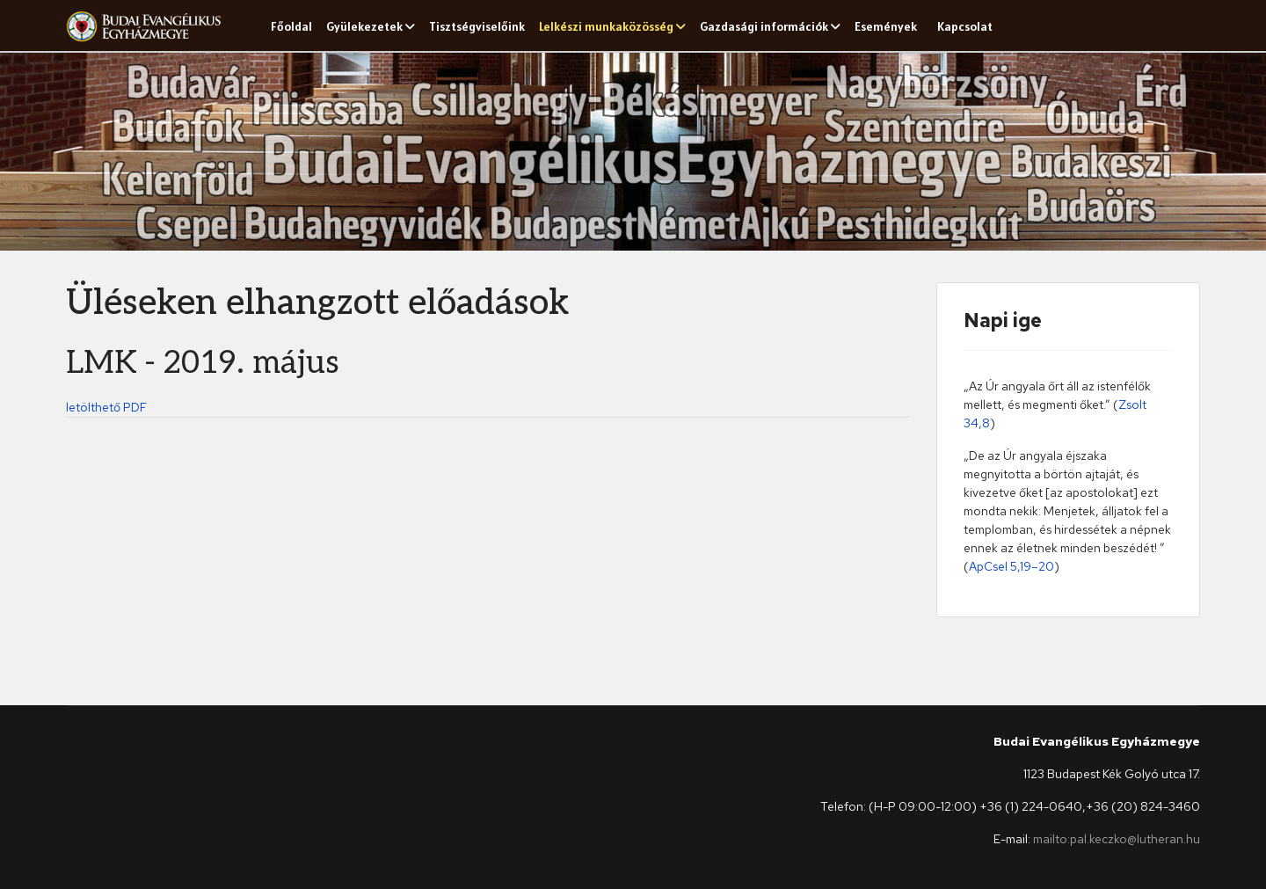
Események (886, 26)
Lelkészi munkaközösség (606, 26)
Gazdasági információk (764, 26)
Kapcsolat (965, 26)
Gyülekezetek (364, 26)
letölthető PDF (106, 407)
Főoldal (291, 26)
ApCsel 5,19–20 (1011, 566)
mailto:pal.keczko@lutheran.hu (1116, 839)
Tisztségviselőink (477, 26)
